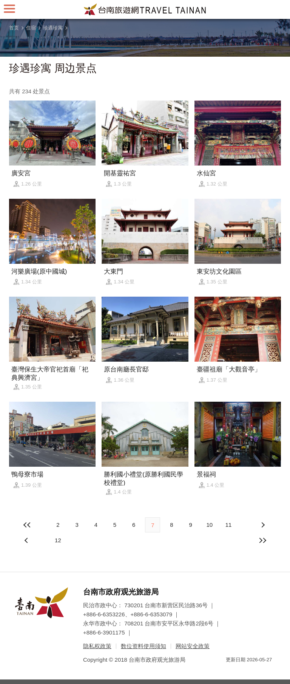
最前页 (27, 524)
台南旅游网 (145, 9)
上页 (262, 524)
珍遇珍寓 (53, 28)
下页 (27, 540)
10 (209, 525)
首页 (14, 28)
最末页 (262, 540)
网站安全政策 (193, 646)
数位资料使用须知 (143, 646)
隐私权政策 (97, 646)
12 (58, 540)
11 (228, 525)
